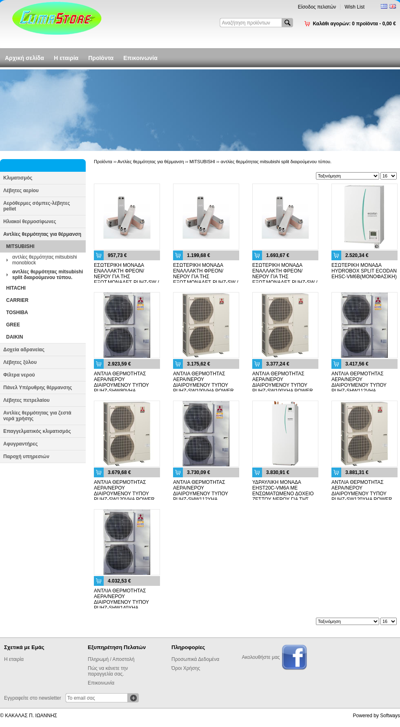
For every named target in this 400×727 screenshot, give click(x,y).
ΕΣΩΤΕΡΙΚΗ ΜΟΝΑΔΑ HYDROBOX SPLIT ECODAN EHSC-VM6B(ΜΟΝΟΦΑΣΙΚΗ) (364, 270)
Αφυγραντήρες (20, 444)
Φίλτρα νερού (19, 375)
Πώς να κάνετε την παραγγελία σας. (108, 671)
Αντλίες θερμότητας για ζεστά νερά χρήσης (37, 415)
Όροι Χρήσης (185, 668)
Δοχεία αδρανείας (23, 349)
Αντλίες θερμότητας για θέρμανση (42, 234)
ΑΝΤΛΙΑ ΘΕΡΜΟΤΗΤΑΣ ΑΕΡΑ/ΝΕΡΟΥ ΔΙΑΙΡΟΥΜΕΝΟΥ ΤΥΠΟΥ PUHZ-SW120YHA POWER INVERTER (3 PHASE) (361, 493)
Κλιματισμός (17, 178)
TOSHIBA (17, 312)
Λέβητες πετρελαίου (26, 400)
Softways (390, 715)
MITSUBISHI (20, 246)
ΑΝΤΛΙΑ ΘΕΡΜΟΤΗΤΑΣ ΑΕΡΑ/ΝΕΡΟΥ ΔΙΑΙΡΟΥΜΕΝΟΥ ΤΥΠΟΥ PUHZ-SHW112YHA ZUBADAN (200, 493)
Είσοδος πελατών (317, 7)
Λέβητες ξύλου (20, 362)
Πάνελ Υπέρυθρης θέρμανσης (37, 387)
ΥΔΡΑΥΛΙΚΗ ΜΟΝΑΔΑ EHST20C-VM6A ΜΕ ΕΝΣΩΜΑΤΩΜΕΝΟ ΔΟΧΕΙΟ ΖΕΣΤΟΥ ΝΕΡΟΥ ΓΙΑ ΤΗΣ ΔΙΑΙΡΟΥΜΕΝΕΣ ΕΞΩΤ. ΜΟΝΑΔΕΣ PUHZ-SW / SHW (284, 496)
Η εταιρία (66, 58)
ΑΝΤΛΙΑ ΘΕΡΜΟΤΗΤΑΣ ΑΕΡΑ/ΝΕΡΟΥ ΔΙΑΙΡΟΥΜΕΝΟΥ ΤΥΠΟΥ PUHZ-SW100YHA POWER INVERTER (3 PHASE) (282, 385)
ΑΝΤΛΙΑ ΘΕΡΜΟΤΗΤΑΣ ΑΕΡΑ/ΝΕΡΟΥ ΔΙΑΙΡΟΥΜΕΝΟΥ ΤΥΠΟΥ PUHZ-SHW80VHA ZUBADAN (121, 385)
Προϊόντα (100, 58)
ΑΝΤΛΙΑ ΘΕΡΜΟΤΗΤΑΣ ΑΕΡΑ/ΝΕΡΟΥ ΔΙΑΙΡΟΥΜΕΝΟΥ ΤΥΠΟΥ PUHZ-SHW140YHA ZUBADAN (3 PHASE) (121, 602)
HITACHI (16, 288)
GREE (13, 325)
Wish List (354, 7)
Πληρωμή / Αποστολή (111, 659)
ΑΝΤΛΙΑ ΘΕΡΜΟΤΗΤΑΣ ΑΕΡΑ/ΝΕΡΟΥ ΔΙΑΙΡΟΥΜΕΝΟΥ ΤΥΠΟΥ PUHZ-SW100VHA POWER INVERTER (203, 385)
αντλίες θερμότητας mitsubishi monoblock (44, 260)
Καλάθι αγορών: (354, 24)
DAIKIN (14, 337)
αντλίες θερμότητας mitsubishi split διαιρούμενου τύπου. (47, 274)
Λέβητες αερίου (21, 190)
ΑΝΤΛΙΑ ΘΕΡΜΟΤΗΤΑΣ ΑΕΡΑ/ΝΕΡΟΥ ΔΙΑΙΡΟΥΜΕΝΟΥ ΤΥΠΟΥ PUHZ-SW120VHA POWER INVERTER (124, 493)
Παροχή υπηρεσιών (26, 456)
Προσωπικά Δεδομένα (195, 659)
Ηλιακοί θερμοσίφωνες (29, 221)
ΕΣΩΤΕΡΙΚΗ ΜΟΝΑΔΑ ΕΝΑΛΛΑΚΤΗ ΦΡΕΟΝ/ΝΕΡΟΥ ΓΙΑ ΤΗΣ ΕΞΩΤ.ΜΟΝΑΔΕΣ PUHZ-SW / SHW (126, 276)
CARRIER (17, 300)
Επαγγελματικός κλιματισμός (37, 431)
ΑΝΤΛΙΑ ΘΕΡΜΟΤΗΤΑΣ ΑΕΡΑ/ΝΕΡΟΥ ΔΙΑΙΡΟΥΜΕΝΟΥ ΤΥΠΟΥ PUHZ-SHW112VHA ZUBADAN (359, 385)
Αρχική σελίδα (24, 58)
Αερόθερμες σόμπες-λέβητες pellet (36, 206)
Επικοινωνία (140, 58)
